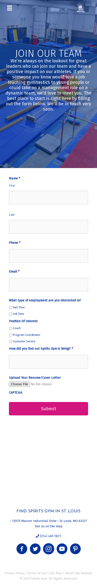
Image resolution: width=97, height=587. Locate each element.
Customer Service (24, 341)
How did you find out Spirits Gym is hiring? (41, 349)
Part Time (19, 307)
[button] (21, 548)
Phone (14, 243)
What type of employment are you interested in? (45, 300)
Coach (17, 328)
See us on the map (48, 526)
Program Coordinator (26, 335)
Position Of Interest (23, 321)
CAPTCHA (15, 393)
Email (14, 271)
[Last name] (48, 227)
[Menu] (9, 7)
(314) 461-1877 (50, 536)
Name (14, 178)
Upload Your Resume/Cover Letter (35, 378)
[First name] (48, 197)
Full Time (18, 314)
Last (12, 214)
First (12, 185)
